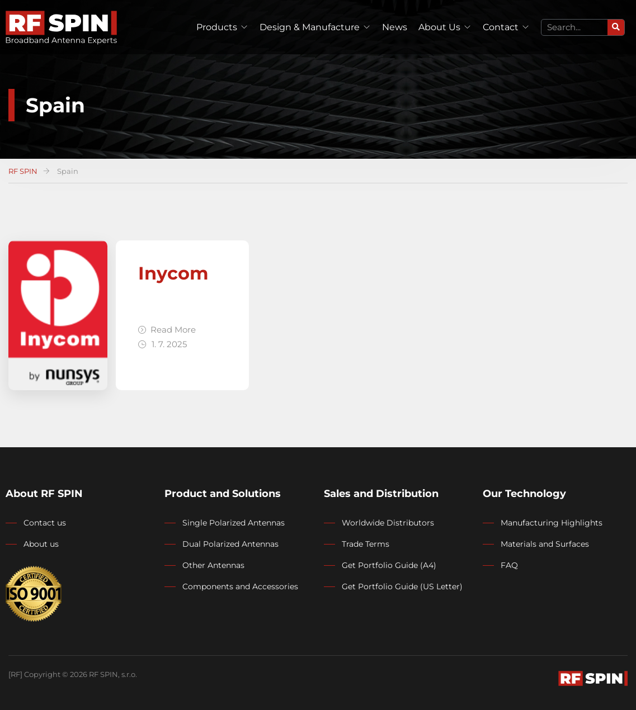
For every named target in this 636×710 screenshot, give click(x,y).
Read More (167, 329)
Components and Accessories (240, 586)
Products (216, 27)
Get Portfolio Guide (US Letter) (402, 586)
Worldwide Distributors (388, 523)
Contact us (44, 523)
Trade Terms (365, 544)
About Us (439, 27)
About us (41, 544)
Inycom (173, 273)
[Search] (615, 27)
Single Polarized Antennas (233, 523)
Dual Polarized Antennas (230, 544)
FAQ (509, 565)
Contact (501, 27)
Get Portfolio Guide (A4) (389, 565)
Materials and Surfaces (545, 544)
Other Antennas (213, 565)
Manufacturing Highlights (551, 523)
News (394, 27)
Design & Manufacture (310, 27)
